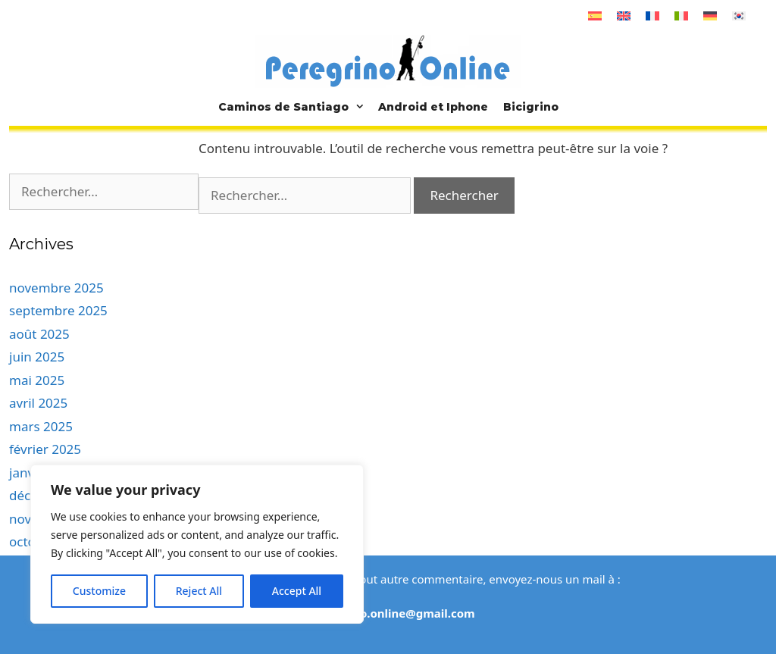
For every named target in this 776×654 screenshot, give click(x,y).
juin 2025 (36, 356)
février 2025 (45, 449)
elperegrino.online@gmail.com (388, 613)
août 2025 (39, 334)
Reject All (199, 591)
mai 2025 (36, 380)
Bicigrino (531, 107)
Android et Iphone (433, 107)
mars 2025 (41, 426)
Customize (99, 591)
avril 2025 (38, 402)
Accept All (296, 591)
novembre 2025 (56, 287)
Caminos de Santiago (294, 107)
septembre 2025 (58, 310)
